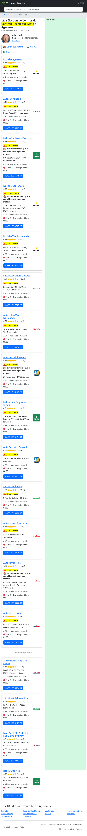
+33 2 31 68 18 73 (13, 347)
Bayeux (48, 813)
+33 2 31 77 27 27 (13, 305)
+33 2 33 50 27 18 (13, 476)
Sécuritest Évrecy (12, 486)
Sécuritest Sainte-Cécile (16, 698)
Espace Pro (77, 824)
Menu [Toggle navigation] (79, 3)
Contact (78, 829)
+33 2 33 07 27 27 (13, 226)
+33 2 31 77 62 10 (13, 761)
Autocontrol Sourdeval (15, 523)
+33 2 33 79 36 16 (13, 552)
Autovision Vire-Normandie (11, 316)
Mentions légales (66, 829)
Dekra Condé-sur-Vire (14, 138)
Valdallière (71, 813)
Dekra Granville (11, 770)
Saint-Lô (4, 811)
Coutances (49, 811)
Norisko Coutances (13, 185)
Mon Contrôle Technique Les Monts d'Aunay (16, 734)
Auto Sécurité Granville (15, 447)
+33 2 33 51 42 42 (13, 795)
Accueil (4, 15)
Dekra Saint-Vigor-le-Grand (14, 403)
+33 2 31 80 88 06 (13, 513)
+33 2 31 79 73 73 (13, 642)
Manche (13, 15)
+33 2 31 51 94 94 (13, 437)
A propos (16, 40)
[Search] (43, 9)
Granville (27, 816)
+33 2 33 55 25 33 (13, 128)
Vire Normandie (29, 813)
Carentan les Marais (31, 811)
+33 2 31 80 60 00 (13, 603)
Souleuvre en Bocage (76, 811)
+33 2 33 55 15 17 (13, 176)
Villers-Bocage (7, 813)
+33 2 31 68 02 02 (13, 265)
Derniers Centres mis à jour (59, 824)
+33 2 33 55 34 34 (13, 688)
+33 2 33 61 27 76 (13, 723)
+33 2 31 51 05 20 (13, 392)
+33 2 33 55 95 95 (13, 88)
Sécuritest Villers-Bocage (16, 275)
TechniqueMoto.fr (13, 3)
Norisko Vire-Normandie (16, 236)
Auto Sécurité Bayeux (14, 357)
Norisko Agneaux (12, 59)
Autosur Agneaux (12, 98)
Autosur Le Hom (12, 613)
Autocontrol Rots (12, 562)
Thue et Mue (6, 816)
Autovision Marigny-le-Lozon (15, 662)
